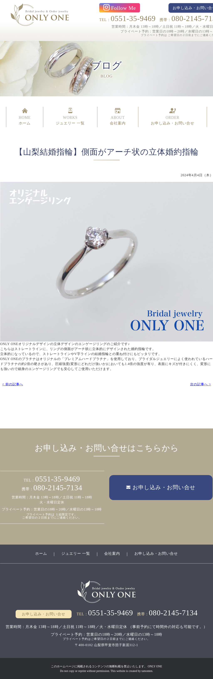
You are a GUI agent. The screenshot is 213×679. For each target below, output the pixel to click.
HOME (25, 117)
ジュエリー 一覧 (75, 553)
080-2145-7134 (57, 487)
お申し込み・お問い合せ (156, 553)
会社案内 (112, 553)
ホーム (41, 553)
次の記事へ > (200, 384)
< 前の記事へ (12, 384)
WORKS (70, 117)
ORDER (172, 117)
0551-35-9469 (133, 18)
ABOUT (118, 117)
